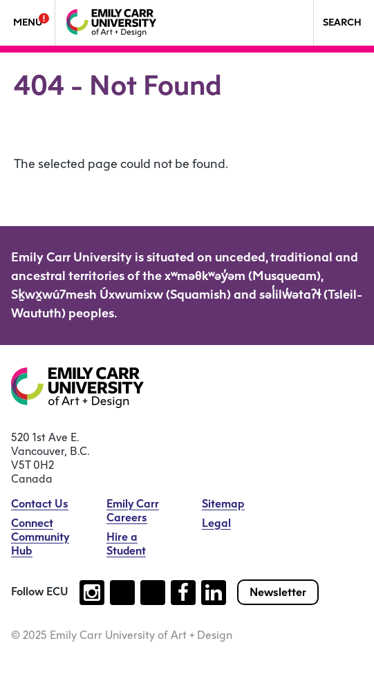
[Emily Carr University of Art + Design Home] (111, 23)
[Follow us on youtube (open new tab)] (152, 592)
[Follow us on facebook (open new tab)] (183, 592)
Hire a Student (126, 543)
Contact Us (39, 503)
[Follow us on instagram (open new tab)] (92, 592)
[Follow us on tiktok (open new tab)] (122, 592)
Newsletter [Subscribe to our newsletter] (278, 592)
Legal (216, 523)
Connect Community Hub (40, 537)
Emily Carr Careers (132, 510)
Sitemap (223, 503)
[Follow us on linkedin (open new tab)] (213, 592)
